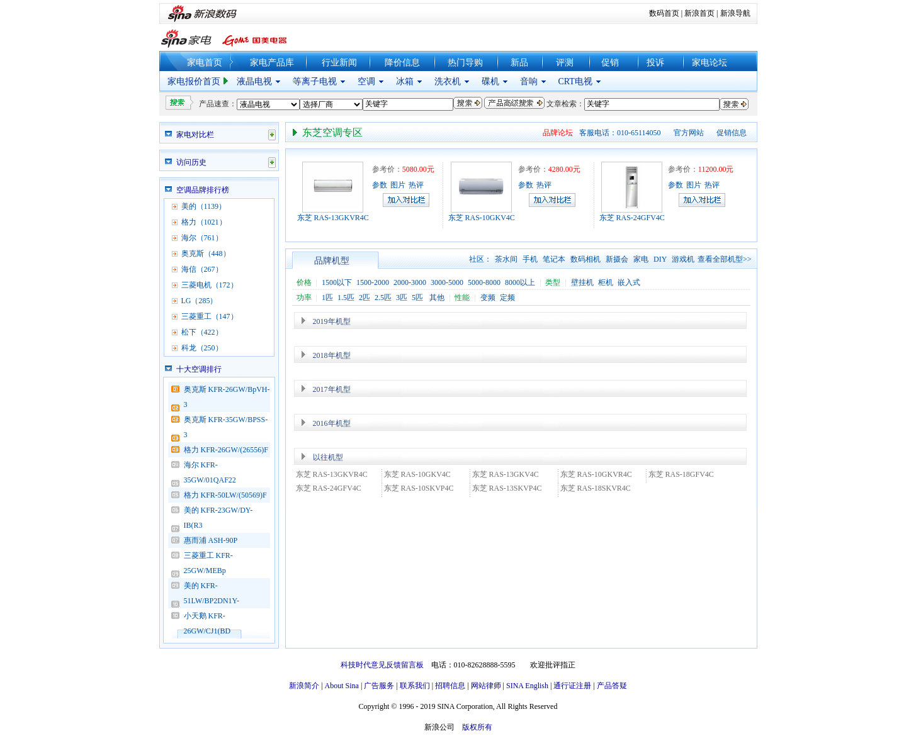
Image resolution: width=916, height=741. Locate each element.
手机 (530, 259)
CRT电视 (575, 81)
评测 (565, 62)
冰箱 (405, 81)
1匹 (327, 297)
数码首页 (664, 13)
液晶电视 (254, 81)
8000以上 (520, 282)
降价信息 (402, 62)
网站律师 (486, 685)
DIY (660, 259)
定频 (507, 297)
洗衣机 (447, 81)
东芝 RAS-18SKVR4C (595, 488)
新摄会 (617, 259)
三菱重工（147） (209, 316)
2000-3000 (409, 282)
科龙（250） (202, 347)
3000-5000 (447, 282)
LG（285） (199, 300)
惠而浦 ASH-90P (211, 540)
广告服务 (379, 685)
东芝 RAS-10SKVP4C (419, 488)
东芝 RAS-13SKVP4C (507, 488)
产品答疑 (612, 685)
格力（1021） (204, 222)
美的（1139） (204, 206)
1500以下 (337, 282)
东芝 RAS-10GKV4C (481, 217)
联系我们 (415, 685)
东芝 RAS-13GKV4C (505, 474)
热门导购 (465, 62)
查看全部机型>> (725, 259)
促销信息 (731, 132)
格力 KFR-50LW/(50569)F (225, 495)
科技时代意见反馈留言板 (382, 664)
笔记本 (554, 259)
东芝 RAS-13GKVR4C (333, 217)
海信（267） (202, 269)
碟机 (490, 81)
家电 (640, 259)
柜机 (605, 282)
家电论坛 (709, 62)
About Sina (342, 685)
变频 (487, 297)
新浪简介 (304, 685)
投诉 (655, 62)
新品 (519, 62)
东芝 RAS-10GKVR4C (596, 474)
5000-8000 (484, 282)
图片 (397, 185)
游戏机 (683, 259)
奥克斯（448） (205, 253)
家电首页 (204, 62)
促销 (610, 62)
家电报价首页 (193, 81)
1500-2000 (372, 282)
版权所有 (477, 727)
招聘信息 (450, 685)
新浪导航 (735, 13)
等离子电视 (315, 81)
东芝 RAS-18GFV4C (681, 474)
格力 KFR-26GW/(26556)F (226, 449)
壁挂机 (582, 282)
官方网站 (689, 132)
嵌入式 (629, 282)
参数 (379, 185)
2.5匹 (383, 297)
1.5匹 (345, 297)
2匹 (364, 297)
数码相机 (585, 259)
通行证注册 (572, 685)
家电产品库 (272, 62)
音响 (529, 81)
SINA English (527, 685)
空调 (366, 81)
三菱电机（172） (209, 285)
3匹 (401, 297)
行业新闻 (339, 62)
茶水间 (506, 259)
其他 (436, 297)
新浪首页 (699, 13)
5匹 (417, 297)
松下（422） (202, 332)
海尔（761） (202, 237)
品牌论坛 (558, 132)
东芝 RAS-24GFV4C (632, 217)
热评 (416, 185)
